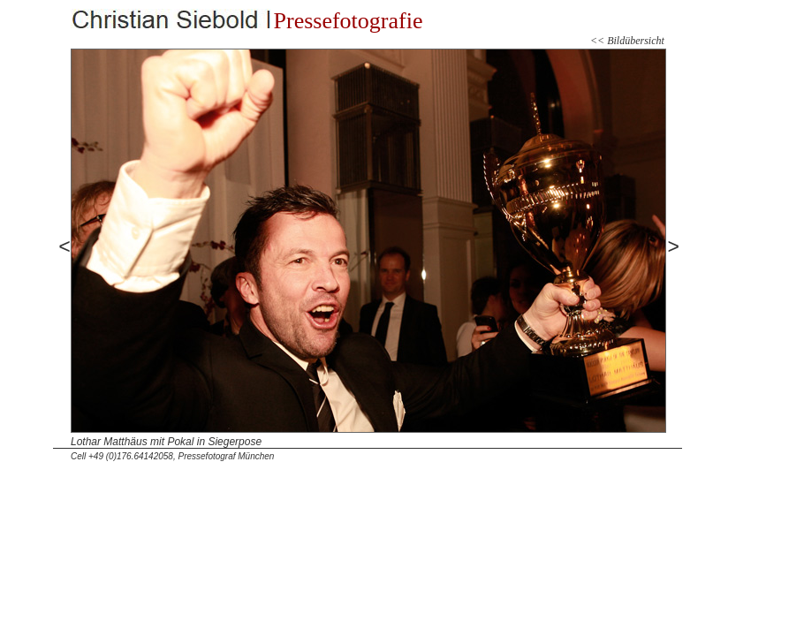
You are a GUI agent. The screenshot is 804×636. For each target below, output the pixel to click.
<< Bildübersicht (627, 40)
